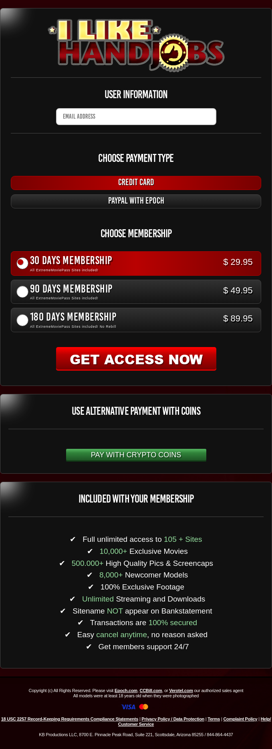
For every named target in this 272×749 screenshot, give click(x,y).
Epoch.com (126, 690)
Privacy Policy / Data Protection (172, 719)
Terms (214, 719)
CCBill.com (150, 690)
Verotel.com (181, 690)
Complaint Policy (240, 719)
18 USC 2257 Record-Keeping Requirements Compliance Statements (69, 719)
